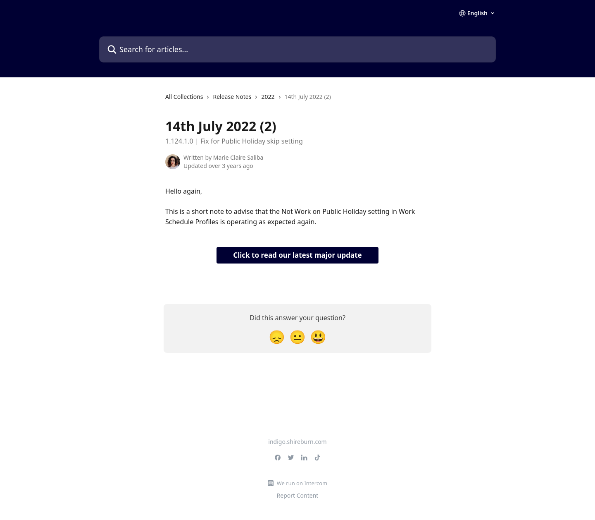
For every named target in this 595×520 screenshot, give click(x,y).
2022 (267, 97)
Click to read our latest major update (297, 255)
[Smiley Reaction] (318, 336)
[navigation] (248, 100)
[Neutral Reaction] (297, 336)
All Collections (184, 97)
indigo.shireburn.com (297, 442)
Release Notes (232, 97)
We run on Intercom (302, 483)
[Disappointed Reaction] (277, 336)
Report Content (298, 495)
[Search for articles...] (297, 49)
